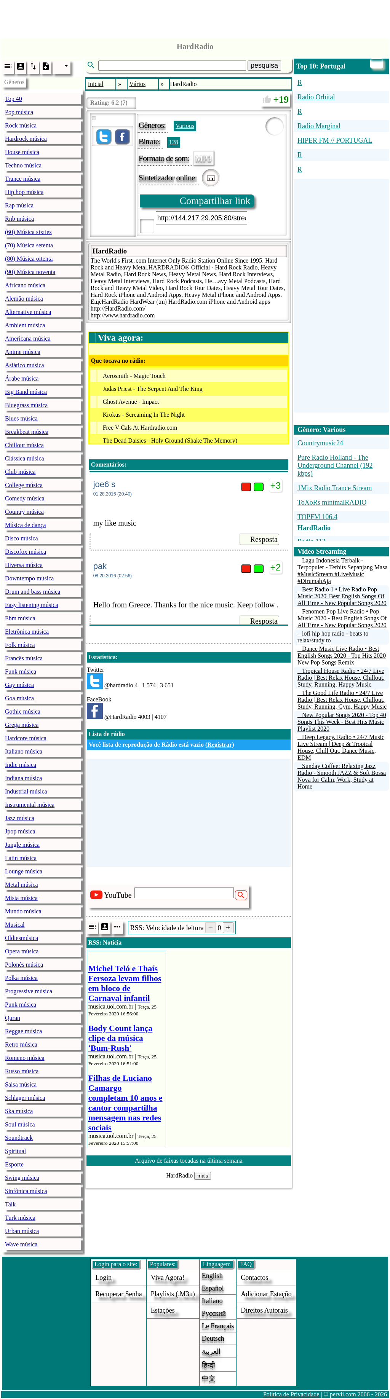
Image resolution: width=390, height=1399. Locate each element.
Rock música (21, 125)
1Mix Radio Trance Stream (334, 488)
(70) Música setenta (29, 245)
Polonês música (24, 964)
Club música (20, 471)
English (212, 1275)
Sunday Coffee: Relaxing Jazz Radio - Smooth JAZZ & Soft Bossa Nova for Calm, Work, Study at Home (341, 776)
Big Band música (26, 392)
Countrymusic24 (320, 443)
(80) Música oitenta (29, 258)
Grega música (21, 725)
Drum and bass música (32, 591)
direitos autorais (264, 1310)
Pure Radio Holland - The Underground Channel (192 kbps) (335, 465)
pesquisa (264, 65)
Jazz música (19, 818)
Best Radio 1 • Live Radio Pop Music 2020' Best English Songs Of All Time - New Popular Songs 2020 (342, 596)
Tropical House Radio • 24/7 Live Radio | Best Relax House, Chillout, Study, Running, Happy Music (341, 678)
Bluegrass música (26, 405)
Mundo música (23, 911)
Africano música (25, 285)
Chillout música (24, 445)
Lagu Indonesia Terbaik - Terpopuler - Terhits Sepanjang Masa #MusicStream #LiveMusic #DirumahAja (342, 570)
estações (163, 1310)
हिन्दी (208, 1365)
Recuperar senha (118, 1294)
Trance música (22, 178)
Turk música (20, 1217)
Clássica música (24, 458)
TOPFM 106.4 (317, 517)
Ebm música (20, 618)
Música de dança (25, 525)
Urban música (22, 1231)
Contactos (254, 1277)
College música (24, 485)
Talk (10, 1204)
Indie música (20, 765)
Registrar (219, 744)
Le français (218, 1326)
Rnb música (19, 218)
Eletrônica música (27, 631)
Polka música (21, 978)
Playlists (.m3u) (173, 1294)
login (103, 1277)
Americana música (28, 338)
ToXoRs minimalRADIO (331, 502)
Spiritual (15, 1151)
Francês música (24, 658)
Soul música (20, 1124)
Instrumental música (29, 804)
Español (213, 1288)
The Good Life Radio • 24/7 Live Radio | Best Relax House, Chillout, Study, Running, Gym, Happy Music (342, 700)
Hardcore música (25, 738)
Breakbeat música (26, 432)
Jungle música (22, 844)
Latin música (21, 858)
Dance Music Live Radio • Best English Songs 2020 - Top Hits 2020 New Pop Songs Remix (341, 655)
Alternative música (28, 312)
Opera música (21, 951)
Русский (214, 1313)
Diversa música (24, 565)
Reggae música (23, 1031)
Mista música (21, 898)
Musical (15, 924)
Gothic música (22, 711)
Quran (12, 1018)
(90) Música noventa (30, 272)
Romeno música (25, 1058)
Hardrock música (26, 138)
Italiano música (23, 751)
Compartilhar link (215, 200)
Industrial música (26, 791)
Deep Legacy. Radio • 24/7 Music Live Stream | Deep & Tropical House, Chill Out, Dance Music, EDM (340, 747)
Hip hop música (24, 192)
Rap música (19, 205)
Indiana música (23, 778)
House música (22, 152)
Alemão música (24, 298)
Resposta (264, 539)
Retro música (21, 1044)
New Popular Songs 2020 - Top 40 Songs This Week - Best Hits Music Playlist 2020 (341, 722)
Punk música (20, 1004)
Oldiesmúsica (21, 938)
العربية (211, 1351)
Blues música (21, 418)
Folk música (20, 645)
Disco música (21, 538)
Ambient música (25, 325)
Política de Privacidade (291, 1394)
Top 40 (13, 99)
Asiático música (24, 365)
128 (173, 142)
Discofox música (25, 551)
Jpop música (20, 831)
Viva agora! (167, 1277)
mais (202, 1176)
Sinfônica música (26, 1191)
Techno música (23, 165)
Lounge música (23, 871)
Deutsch (213, 1338)
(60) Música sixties (28, 232)
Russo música (21, 1071)
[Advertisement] (195, 17)
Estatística (102, 657)
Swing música (22, 1177)
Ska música (19, 1111)
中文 (209, 1378)
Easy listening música (31, 605)
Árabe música (21, 378)
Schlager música (25, 1098)
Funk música (20, 671)
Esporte (14, 1164)
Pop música (19, 112)
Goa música (19, 698)
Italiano (212, 1301)
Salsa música (21, 1084)
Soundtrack (19, 1137)
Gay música (19, 685)
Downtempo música (29, 578)
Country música (24, 511)
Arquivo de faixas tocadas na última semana (189, 1160)
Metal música (21, 884)
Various (185, 126)
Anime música (22, 352)
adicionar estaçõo (266, 1294)
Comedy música (25, 498)
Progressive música (28, 991)
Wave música (21, 1244)
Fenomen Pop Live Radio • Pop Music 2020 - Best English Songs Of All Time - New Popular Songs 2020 (342, 618)
